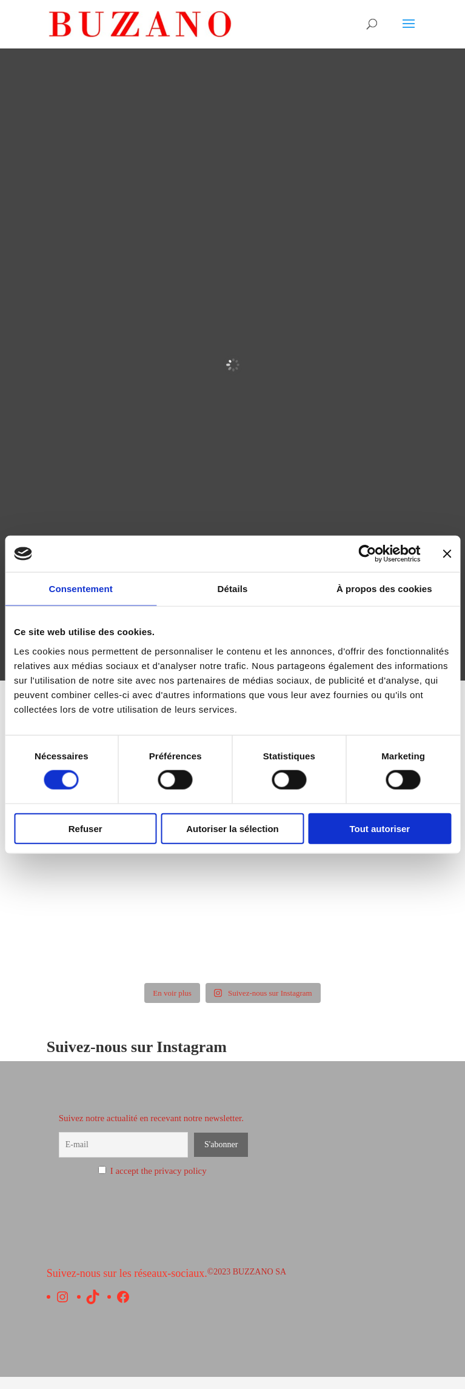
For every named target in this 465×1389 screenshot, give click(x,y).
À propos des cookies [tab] (384, 589)
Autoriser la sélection (232, 828)
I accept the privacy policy (152, 1171)
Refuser (85, 828)
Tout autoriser (379, 828)
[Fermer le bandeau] (447, 554)
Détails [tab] (233, 589)
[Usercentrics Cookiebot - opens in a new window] (367, 554)
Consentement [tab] (80, 589)
